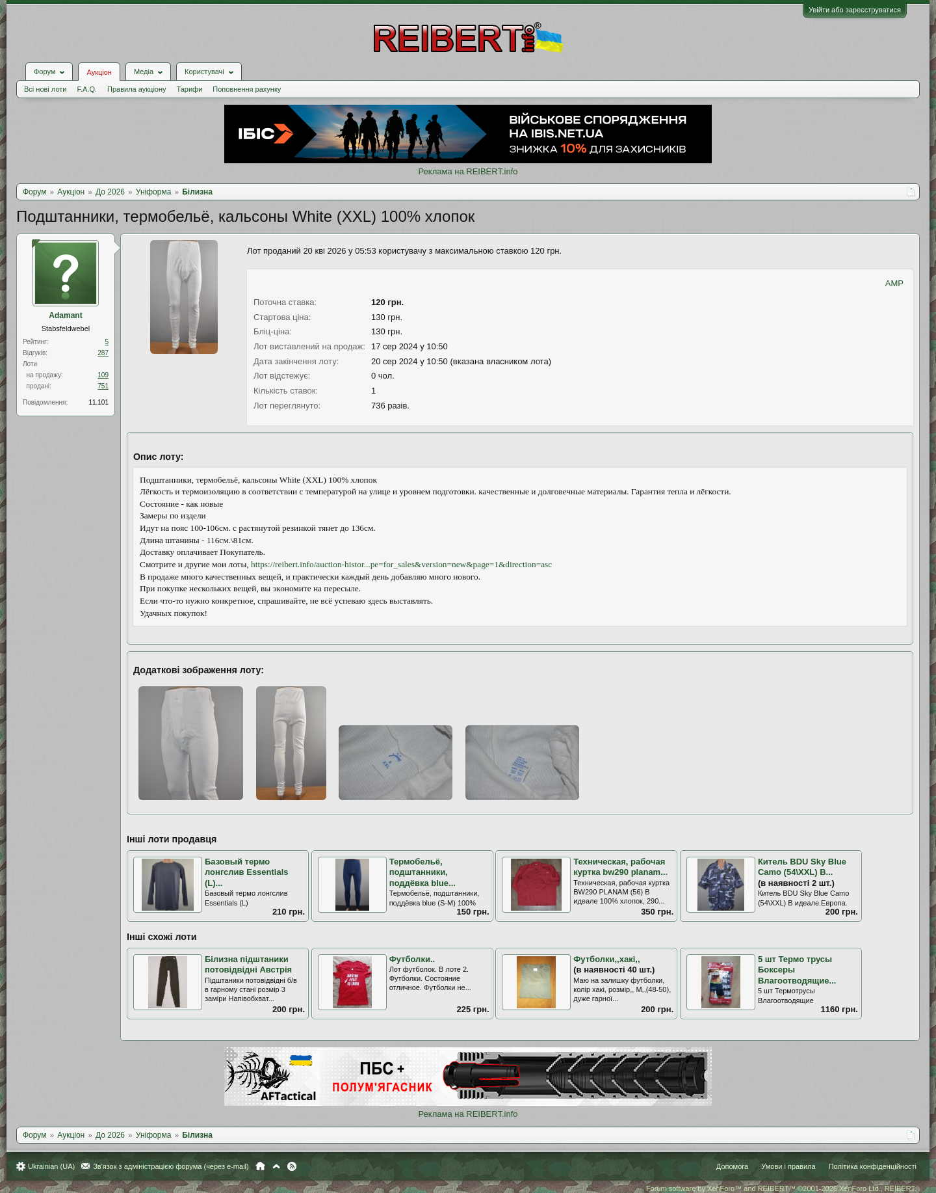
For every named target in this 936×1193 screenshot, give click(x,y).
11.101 (98, 402)
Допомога (732, 1166)
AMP (894, 283)
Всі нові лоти (45, 89)
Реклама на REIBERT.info (467, 171)
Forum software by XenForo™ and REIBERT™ (781, 1188)
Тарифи (190, 89)
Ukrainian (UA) (51, 1166)
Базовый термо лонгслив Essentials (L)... (247, 872)
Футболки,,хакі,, (606, 959)
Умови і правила (788, 1166)
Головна (260, 1166)
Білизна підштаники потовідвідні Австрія (248, 964)
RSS (291, 1166)
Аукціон (98, 72)
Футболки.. (412, 959)
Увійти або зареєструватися (855, 10)
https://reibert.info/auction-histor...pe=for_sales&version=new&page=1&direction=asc (401, 564)
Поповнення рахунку (247, 89)
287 (103, 352)
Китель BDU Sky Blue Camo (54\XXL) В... (802, 867)
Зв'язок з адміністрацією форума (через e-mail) (171, 1166)
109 (103, 375)
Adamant (65, 315)
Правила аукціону (136, 89)
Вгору (276, 1166)
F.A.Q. (87, 89)
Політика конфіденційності (872, 1166)
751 (103, 386)
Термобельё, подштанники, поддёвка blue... (422, 872)
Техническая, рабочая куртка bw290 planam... (620, 867)
